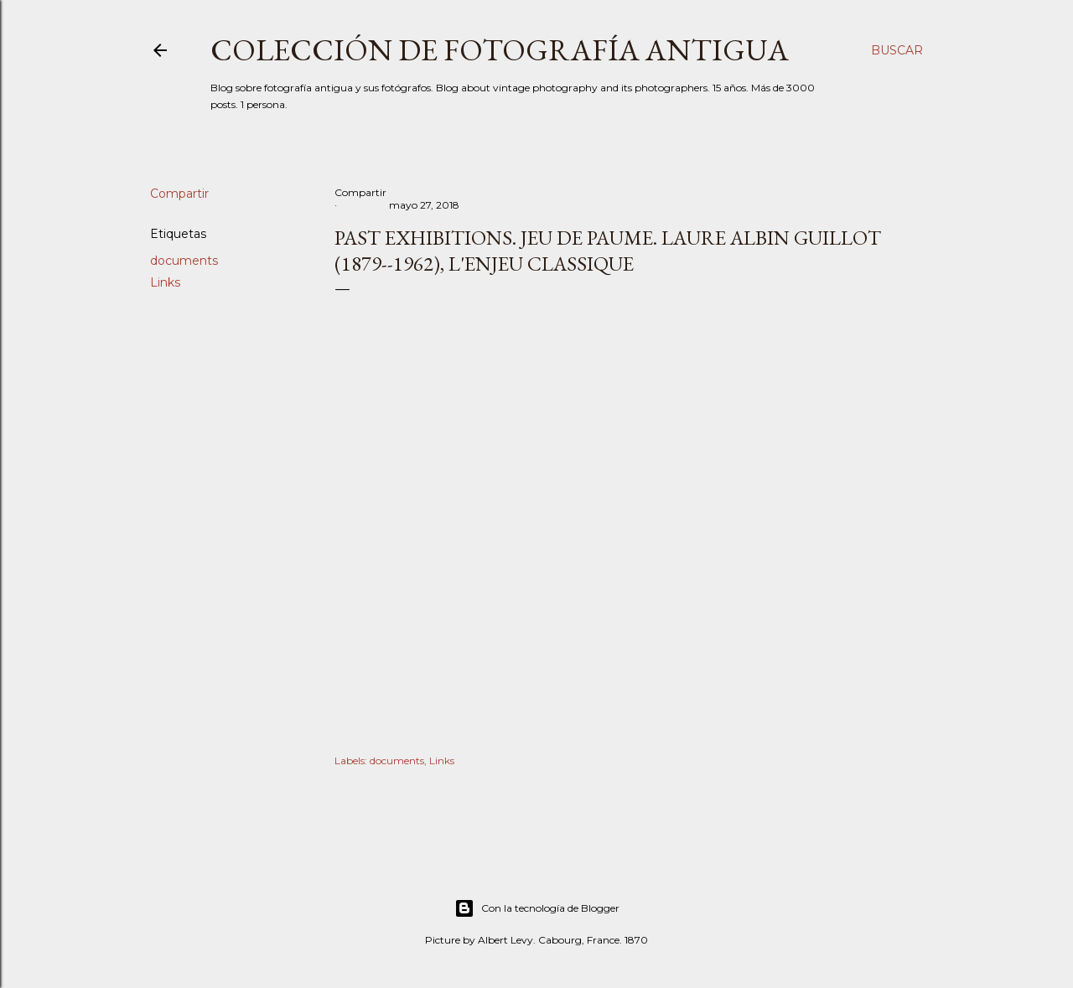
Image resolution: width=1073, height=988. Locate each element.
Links (165, 282)
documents (184, 260)
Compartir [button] (179, 193)
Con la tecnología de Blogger (536, 908)
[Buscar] (897, 50)
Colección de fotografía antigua (499, 50)
